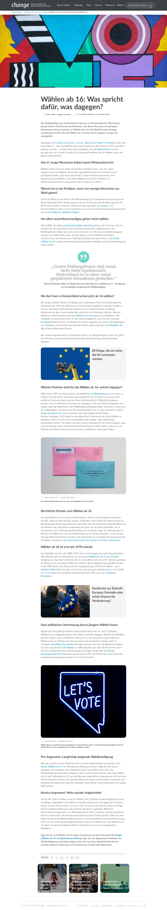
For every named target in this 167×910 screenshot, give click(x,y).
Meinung (78, 5)
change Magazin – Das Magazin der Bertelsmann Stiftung (30, 12)
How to (98, 5)
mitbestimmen (103, 149)
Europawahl (46, 322)
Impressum (51, 905)
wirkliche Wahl (48, 570)
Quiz (89, 5)
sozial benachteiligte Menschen (78, 225)
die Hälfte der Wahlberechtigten (63, 212)
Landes (104, 206)
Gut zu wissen (63, 5)
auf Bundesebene (99, 394)
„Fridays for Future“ (65, 143)
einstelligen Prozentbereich (64, 644)
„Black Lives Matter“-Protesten (99, 143)
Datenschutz (62, 905)
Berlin (47, 319)
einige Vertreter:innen (51, 413)
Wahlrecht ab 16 (84, 316)
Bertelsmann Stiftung (71, 838)
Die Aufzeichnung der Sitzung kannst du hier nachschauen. (92, 540)
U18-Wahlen (67, 648)
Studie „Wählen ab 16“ (52, 767)
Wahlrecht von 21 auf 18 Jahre (104, 557)
